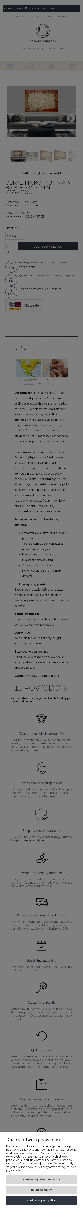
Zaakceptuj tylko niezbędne (41, 1179)
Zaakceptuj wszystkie (41, 1200)
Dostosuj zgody (41, 1189)
